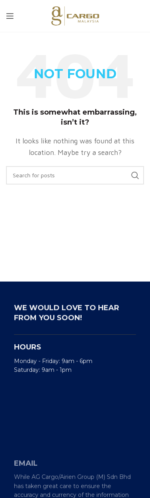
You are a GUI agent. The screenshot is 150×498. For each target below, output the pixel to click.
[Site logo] (75, 15)
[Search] (75, 175)
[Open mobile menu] (10, 16)
